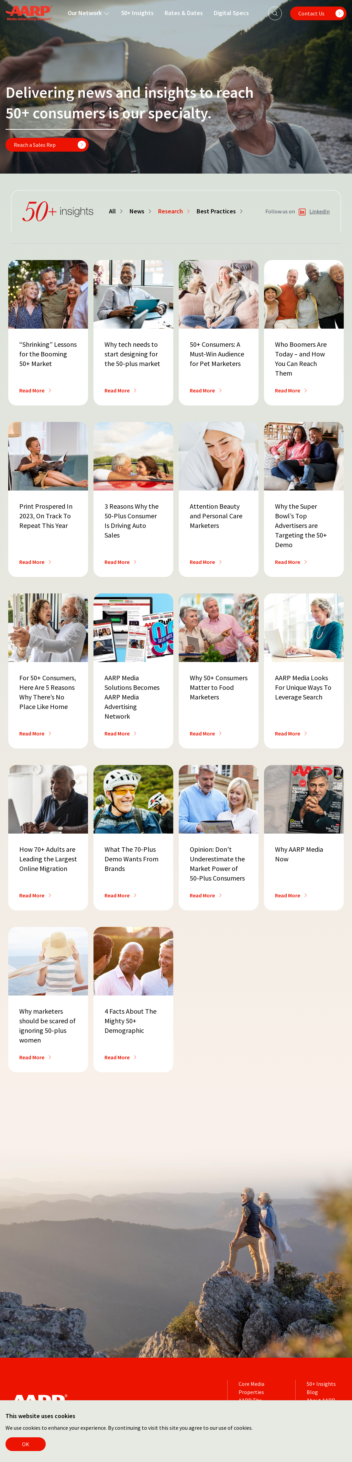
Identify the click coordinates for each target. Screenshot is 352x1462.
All (116, 211)
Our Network (89, 13)
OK (25, 1444)
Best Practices (220, 211)
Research (174, 211)
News (141, 211)
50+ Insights (137, 13)
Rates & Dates (184, 13)
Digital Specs (231, 13)
